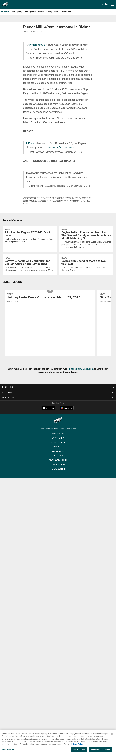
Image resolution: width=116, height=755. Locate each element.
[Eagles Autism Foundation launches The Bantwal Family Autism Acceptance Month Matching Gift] (86, 239)
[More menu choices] (112, 4)
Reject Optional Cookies (101, 749)
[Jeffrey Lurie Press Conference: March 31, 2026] (50, 298)
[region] (58, 742)
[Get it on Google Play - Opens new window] (66, 409)
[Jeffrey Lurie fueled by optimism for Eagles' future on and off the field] (30, 264)
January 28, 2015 (71, 57)
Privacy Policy (58, 434)
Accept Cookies (78, 749)
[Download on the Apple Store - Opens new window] (48, 408)
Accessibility (58, 438)
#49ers (30, 143)
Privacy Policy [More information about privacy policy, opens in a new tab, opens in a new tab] (77, 744)
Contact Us (58, 447)
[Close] (112, 734)
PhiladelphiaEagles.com (81, 368)
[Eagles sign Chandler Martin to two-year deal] (86, 264)
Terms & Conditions (58, 442)
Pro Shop (104, 4)
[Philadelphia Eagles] (58, 420)
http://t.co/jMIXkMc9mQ (61, 147)
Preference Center (58, 469)
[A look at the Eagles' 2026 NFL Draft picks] (30, 236)
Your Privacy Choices (58, 460)
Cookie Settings (58, 464)
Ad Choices (58, 456)
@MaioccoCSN (38, 44)
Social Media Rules (58, 451)
